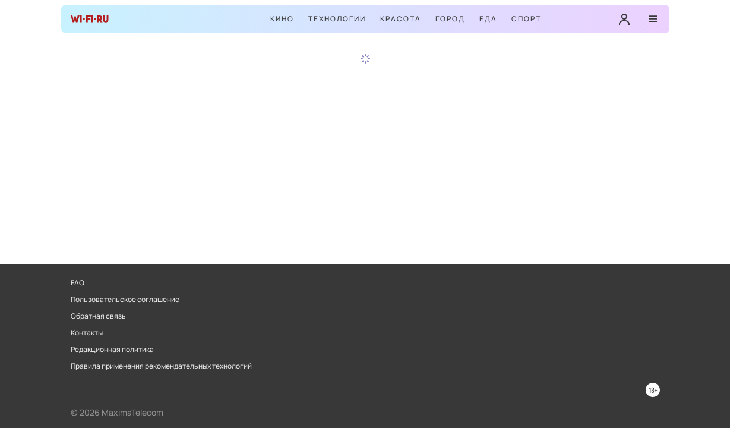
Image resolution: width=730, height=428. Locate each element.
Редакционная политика (112, 349)
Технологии (337, 19)
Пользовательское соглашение (125, 299)
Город (450, 19)
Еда (488, 19)
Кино (282, 19)
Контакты (87, 333)
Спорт (526, 19)
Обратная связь (98, 316)
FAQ (77, 283)
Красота (400, 19)
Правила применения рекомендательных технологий (161, 366)
